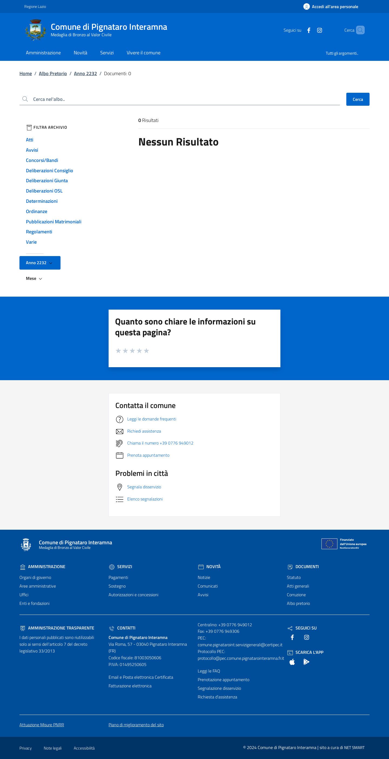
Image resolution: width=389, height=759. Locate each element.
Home (25, 73)
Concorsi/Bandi (42, 160)
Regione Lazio (35, 6)
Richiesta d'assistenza (217, 697)
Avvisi (32, 150)
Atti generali (298, 586)
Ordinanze (36, 211)
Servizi (120, 566)
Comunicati (208, 586)
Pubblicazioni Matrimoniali (53, 221)
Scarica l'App (305, 652)
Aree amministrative (37, 586)
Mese (35, 278)
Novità (209, 566)
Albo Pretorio (53, 73)
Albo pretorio (298, 603)
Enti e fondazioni (34, 603)
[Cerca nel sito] (358, 30)
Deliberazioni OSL (44, 190)
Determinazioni (42, 201)
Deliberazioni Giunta (47, 180)
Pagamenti (118, 577)
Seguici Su (302, 628)
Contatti (122, 628)
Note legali (53, 748)
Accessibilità (84, 748)
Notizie (204, 577)
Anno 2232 (85, 73)
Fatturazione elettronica (130, 685)
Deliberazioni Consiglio (49, 170)
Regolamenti (39, 231)
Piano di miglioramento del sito (136, 724)
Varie (31, 242)
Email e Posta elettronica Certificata (141, 677)
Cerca (358, 99)
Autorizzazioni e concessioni (133, 594)
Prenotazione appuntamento (223, 679)
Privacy (25, 748)
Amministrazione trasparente (56, 628)
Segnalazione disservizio (219, 688)
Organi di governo (35, 577)
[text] (299, 29)
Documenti (303, 566)
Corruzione (296, 594)
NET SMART (354, 747)
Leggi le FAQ (209, 671)
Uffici (23, 594)
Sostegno (117, 586)
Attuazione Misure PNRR (41, 724)
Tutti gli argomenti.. (342, 53)
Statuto (294, 577)
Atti (29, 139)
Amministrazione (42, 566)
